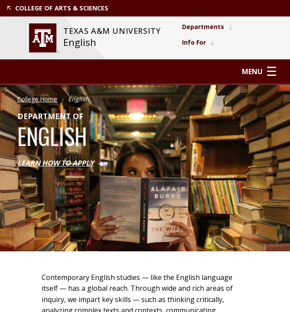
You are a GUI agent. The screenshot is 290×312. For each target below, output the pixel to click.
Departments (207, 27)
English (79, 42)
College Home (37, 99)
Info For (198, 42)
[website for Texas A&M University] (44, 37)
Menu (259, 71)
